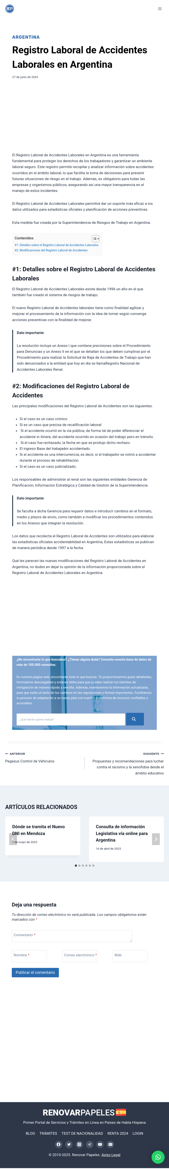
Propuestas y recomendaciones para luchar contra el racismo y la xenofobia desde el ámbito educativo (126, 763)
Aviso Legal (110, 1155)
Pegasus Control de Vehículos (43, 757)
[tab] (76, 866)
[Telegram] (89, 1145)
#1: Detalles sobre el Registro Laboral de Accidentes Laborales (56, 245)
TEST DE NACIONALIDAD (82, 1134)
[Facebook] (58, 1145)
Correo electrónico (80, 956)
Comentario (25, 935)
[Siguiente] (156, 840)
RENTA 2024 (118, 1134)
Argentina (26, 37)
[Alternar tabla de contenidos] (93, 238)
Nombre (21, 956)
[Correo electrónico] (110, 1145)
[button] (158, 1157)
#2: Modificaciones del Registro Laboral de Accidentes (51, 250)
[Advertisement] (84, 117)
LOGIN (138, 1134)
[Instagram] (79, 1145)
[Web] (132, 957)
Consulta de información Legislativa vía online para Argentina (122, 834)
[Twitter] (69, 1145)
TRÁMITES (48, 1134)
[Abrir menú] (160, 8)
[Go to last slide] (13, 840)
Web (117, 956)
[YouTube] (100, 1145)
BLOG (30, 1134)
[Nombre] (31, 957)
